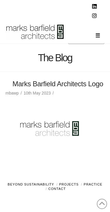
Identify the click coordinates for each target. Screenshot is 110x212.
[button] (86, 37)
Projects (69, 184)
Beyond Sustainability (31, 184)
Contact (57, 189)
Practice (93, 184)
